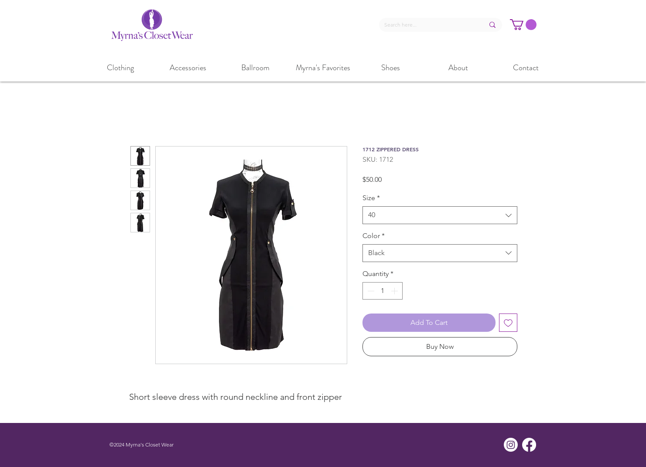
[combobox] (439, 215)
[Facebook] (529, 445)
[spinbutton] (382, 291)
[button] (523, 24)
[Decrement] (370, 291)
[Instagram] (511, 445)
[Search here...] (427, 25)
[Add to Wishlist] (508, 323)
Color (373, 236)
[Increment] (395, 291)
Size (371, 198)
